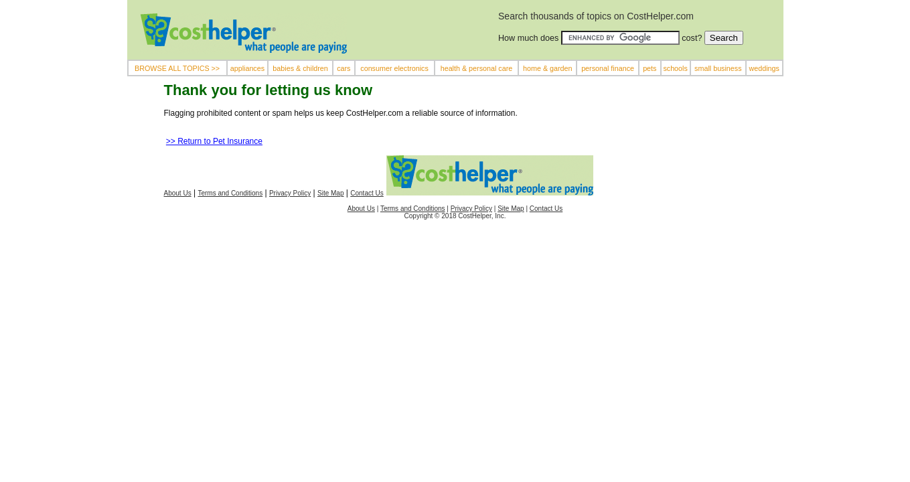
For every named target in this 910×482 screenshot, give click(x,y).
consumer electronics (394, 68)
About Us (178, 193)
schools (675, 68)
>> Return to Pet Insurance (214, 141)
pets (649, 68)
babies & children (300, 68)
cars (343, 68)
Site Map (330, 193)
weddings (764, 68)
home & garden (548, 68)
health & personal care (477, 68)
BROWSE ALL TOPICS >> (177, 68)
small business (718, 68)
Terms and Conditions (230, 193)
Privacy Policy (290, 193)
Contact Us (366, 193)
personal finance (607, 68)
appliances (247, 68)
